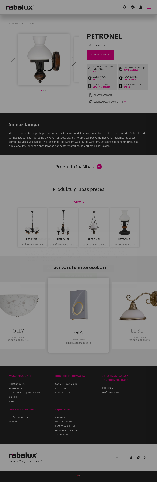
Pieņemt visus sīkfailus (78, 259)
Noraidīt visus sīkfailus (94, 251)
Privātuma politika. (85, 243)
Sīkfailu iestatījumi (59, 251)
